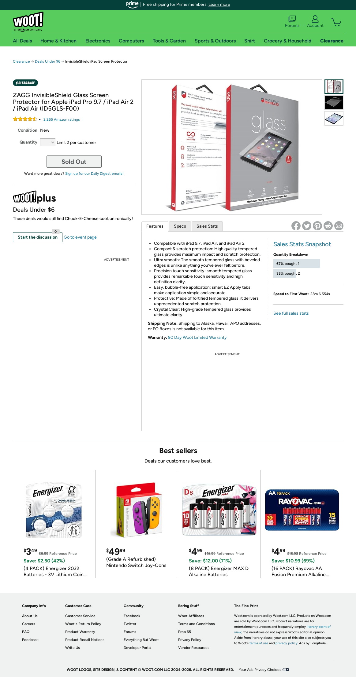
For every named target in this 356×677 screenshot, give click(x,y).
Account (315, 21)
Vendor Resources (193, 648)
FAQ (25, 632)
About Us (30, 616)
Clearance (21, 61)
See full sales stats (291, 313)
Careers (28, 624)
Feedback (30, 640)
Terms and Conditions (196, 624)
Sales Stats (207, 226)
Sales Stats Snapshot (302, 244)
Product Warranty (80, 632)
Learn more (219, 4)
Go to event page (80, 237)
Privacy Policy (189, 640)
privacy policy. (286, 643)
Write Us (72, 648)
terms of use (258, 643)
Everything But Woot (141, 640)
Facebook (132, 616)
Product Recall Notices (84, 640)
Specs (180, 226)
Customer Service (80, 616)
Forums (292, 21)
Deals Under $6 (47, 61)
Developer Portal (138, 648)
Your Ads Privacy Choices (260, 670)
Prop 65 (184, 632)
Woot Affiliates (191, 616)
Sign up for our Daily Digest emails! (94, 173)
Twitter (130, 624)
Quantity (28, 142)
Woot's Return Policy (83, 624)
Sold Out (74, 161)
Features (154, 226)
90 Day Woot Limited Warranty (197, 337)
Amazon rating (61, 119)
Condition (27, 130)
